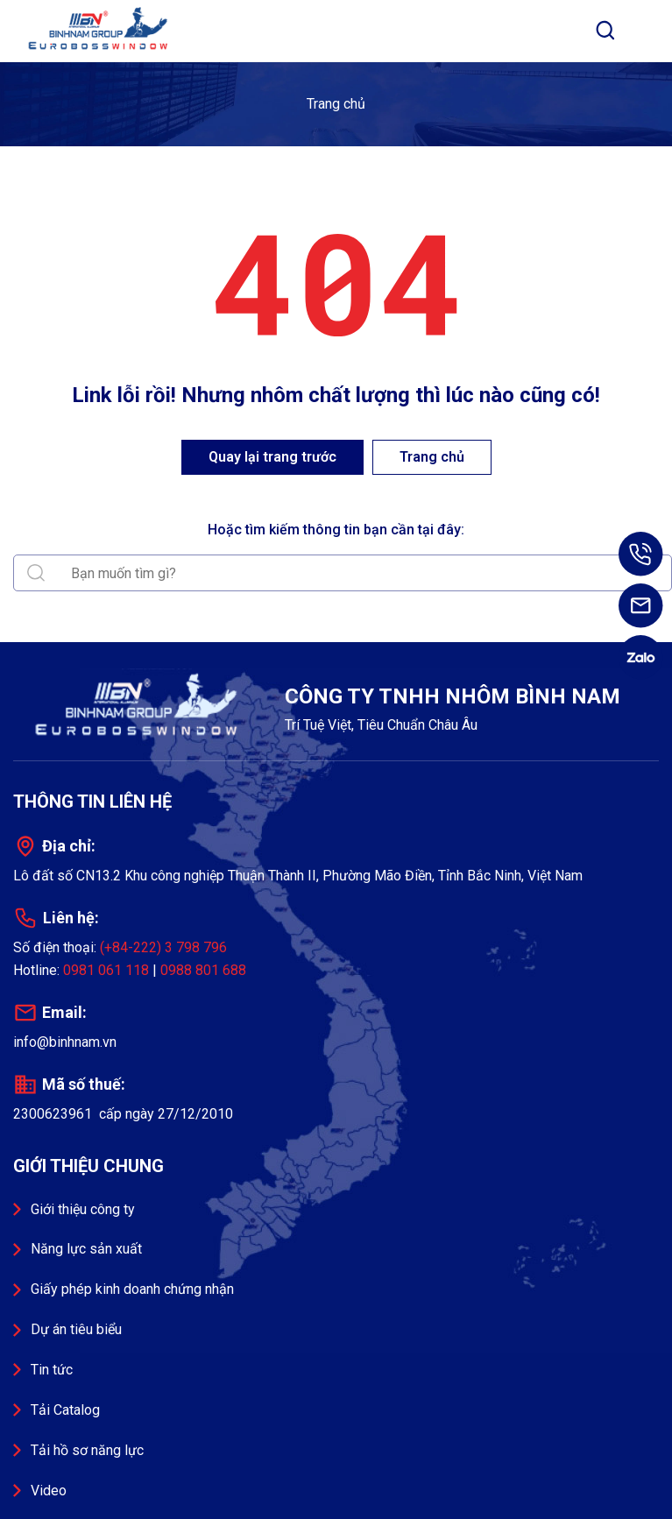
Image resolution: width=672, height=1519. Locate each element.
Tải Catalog (65, 1410)
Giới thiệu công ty (83, 1209)
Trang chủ (336, 103)
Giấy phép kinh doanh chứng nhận (132, 1289)
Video (49, 1490)
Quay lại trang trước (272, 457)
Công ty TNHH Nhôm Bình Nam (100, 30)
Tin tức (52, 1369)
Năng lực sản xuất (86, 1248)
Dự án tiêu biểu (76, 1329)
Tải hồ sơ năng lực (87, 1450)
